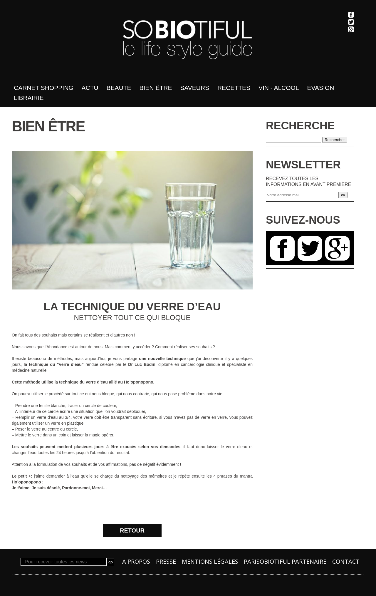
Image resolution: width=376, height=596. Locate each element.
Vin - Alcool (278, 87)
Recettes (233, 87)
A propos (136, 561)
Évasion (320, 87)
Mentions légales (210, 561)
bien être (156, 87)
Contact (346, 561)
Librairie (29, 97)
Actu (90, 87)
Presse (166, 561)
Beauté (119, 87)
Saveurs (194, 87)
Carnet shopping (43, 87)
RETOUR (132, 530)
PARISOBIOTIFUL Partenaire (285, 561)
